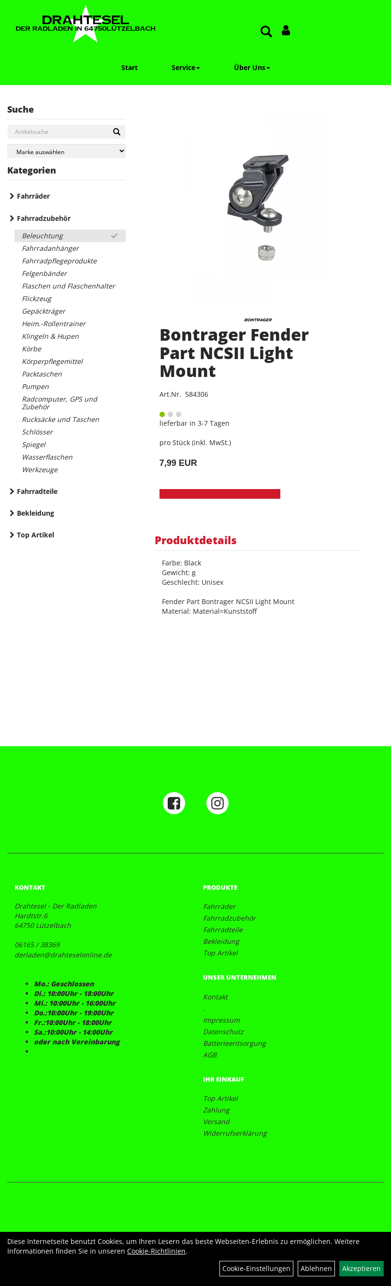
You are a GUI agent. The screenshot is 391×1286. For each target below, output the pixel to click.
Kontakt (215, 996)
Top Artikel (35, 534)
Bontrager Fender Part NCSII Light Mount (234, 352)
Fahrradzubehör (44, 218)
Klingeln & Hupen (50, 336)
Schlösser (37, 431)
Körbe (31, 348)
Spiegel (33, 444)
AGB (210, 1054)
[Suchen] (116, 132)
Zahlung (216, 1109)
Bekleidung (35, 513)
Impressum (221, 1020)
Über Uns (252, 67)
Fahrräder (33, 196)
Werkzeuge (40, 469)
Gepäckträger (43, 311)
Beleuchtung (42, 235)
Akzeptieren (361, 1268)
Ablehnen (316, 1268)
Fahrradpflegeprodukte (59, 260)
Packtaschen (42, 373)
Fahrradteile (37, 491)
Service (186, 67)
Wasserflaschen (47, 457)
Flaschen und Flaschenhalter (68, 285)
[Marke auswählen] (66, 151)
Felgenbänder (44, 273)
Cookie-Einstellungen (256, 1268)
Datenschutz (223, 1031)
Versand (216, 1121)
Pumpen (35, 386)
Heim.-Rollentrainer (54, 323)
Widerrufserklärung (235, 1133)
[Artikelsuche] (266, 32)
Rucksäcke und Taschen (60, 419)
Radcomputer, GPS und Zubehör (59, 402)
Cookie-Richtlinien (156, 1251)
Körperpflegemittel (52, 361)
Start (129, 67)
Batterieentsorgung (234, 1043)
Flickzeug (36, 298)
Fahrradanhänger (50, 248)
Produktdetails (196, 540)
